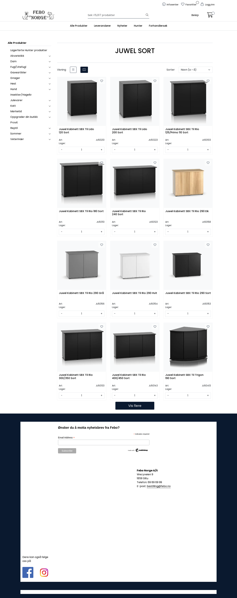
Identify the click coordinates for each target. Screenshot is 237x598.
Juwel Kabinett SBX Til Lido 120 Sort (76, 131)
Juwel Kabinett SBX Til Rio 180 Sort (81, 211)
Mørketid (16, 111)
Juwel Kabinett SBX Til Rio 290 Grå (81, 293)
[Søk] (116, 15)
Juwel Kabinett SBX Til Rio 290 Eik (187, 211)
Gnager (15, 78)
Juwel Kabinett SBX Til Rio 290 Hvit (134, 293)
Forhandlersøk (158, 25)
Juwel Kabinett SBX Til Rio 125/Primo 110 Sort (182, 131)
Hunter (138, 25)
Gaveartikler (18, 72)
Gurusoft (118, 592)
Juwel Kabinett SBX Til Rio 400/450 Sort (129, 376)
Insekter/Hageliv (21, 95)
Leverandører (102, 25)
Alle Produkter (78, 25)
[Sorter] (196, 70)
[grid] (84, 70)
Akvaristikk (17, 56)
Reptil (14, 128)
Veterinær (17, 139)
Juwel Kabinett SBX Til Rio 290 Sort (188, 293)
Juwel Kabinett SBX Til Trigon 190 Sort (184, 376)
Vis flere (134, 405)
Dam (13, 61)
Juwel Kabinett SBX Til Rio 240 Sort (129, 213)
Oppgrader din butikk (24, 117)
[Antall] (81, 150)
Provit (14, 122)
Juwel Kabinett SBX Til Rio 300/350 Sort (76, 376)
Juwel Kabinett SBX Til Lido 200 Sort (129, 131)
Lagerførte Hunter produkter (28, 50)
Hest (13, 83)
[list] (73, 70)
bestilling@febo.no (159, 486)
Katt (13, 106)
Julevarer (16, 100)
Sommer (15, 133)
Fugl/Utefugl (18, 67)
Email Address (66, 437)
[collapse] (49, 56)
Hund (13, 89)
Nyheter (122, 25)
